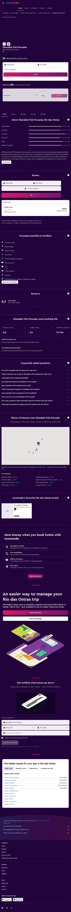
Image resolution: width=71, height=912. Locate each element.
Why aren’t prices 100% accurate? (36, 833)
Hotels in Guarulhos (10, 796)
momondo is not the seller (36, 826)
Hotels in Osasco (9, 788)
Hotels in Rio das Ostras (44, 13)
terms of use (26, 746)
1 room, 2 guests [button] (10, 69)
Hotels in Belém (9, 804)
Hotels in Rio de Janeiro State (28, 13)
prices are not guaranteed (42, 820)
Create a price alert (28, 567)
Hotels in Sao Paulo (10, 780)
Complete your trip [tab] (47, 768)
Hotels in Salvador (9, 783)
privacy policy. (35, 746)
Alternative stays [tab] (21, 768)
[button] (3, 3)
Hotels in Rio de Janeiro (11, 777)
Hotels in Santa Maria (10, 801)
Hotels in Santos (9, 793)
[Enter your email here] (37, 733)
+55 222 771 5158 (8, 56)
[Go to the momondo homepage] (12, 3)
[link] (35, 576)
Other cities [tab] (8, 768)
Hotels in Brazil (14, 13)
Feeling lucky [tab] (33, 768)
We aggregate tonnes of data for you (36, 829)
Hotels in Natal (8, 799)
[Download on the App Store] (18, 899)
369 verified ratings (21, 58)
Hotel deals (6, 13)
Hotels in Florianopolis (10, 785)
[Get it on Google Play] (7, 899)
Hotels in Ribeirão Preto (11, 791)
